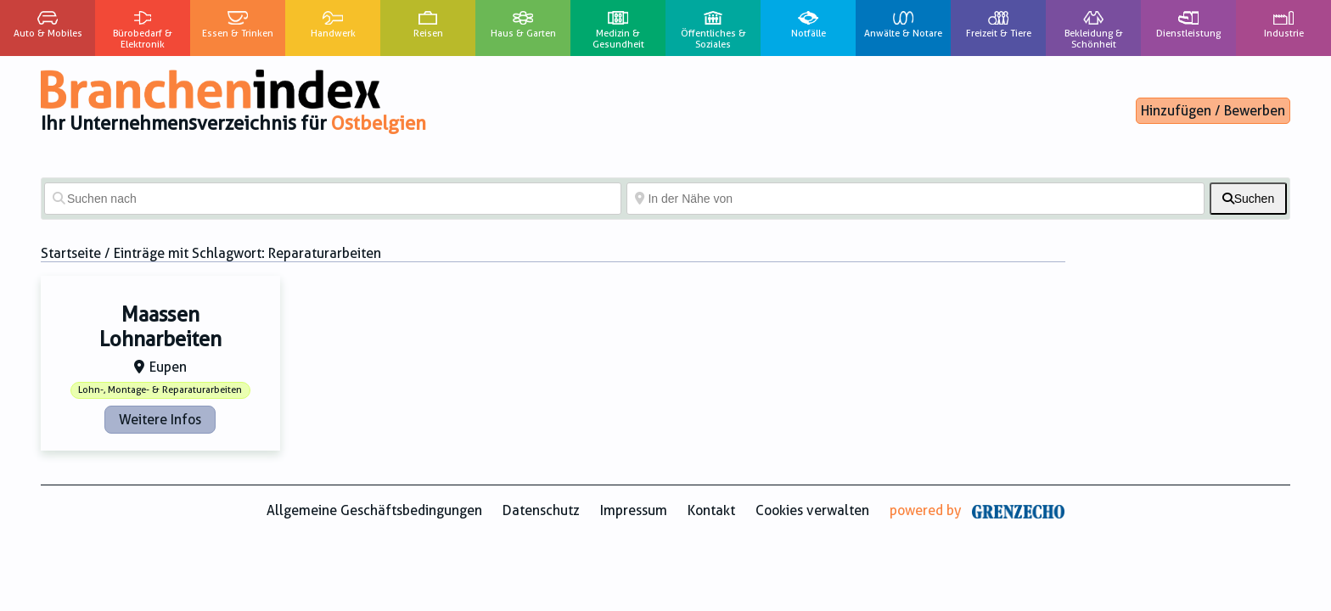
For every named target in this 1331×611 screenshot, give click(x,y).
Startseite (71, 253)
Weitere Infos (160, 420)
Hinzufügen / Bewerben (1213, 111)
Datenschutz (541, 510)
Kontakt (711, 510)
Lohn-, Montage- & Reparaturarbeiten (160, 389)
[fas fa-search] (1248, 198)
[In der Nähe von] (915, 198)
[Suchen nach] (332, 198)
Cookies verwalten (812, 510)
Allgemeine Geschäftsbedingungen (374, 510)
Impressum (633, 510)
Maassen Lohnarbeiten (160, 327)
